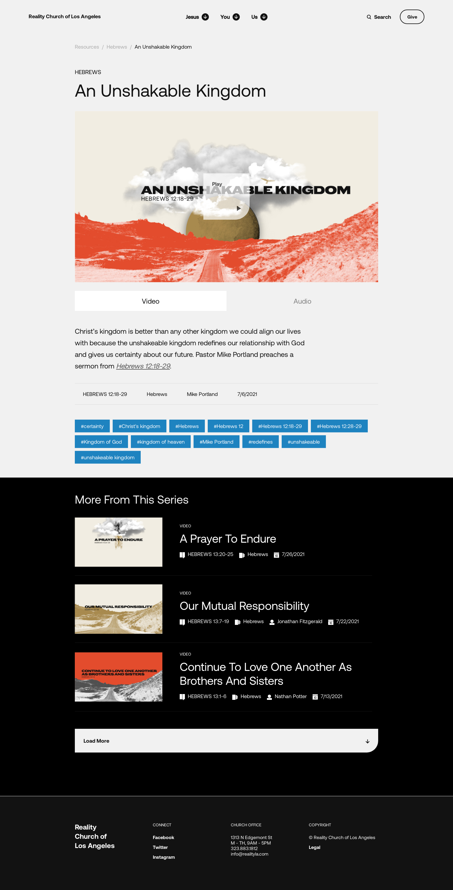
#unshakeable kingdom (108, 466)
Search (382, 17)
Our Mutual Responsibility (244, 605)
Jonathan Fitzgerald (299, 621)
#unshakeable (304, 450)
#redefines (260, 450)
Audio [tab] (302, 301)
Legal (314, 847)
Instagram (164, 857)
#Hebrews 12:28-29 (339, 435)
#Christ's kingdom (139, 435)
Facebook (163, 837)
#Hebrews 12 (228, 435)
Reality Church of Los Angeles (65, 16)
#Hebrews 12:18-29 (280, 435)
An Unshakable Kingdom (163, 46)
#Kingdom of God (101, 450)
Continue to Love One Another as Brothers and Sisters (266, 673)
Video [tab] (150, 301)
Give (412, 16)
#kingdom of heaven (161, 450)
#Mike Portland (216, 450)
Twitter (160, 847)
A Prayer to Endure (228, 538)
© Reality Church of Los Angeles (342, 837)
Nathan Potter (291, 696)
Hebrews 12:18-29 (143, 365)
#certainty (92, 435)
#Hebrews (187, 435)
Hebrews (117, 46)
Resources (87, 46)
